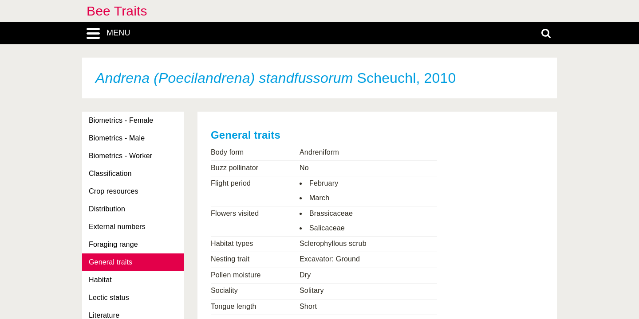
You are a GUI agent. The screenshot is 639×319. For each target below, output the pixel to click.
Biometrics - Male (117, 138)
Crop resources (113, 191)
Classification (110, 173)
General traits (110, 262)
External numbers (117, 226)
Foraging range (113, 244)
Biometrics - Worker (120, 156)
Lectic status (109, 297)
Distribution (107, 209)
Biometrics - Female (121, 120)
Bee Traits (117, 11)
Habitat (100, 280)
